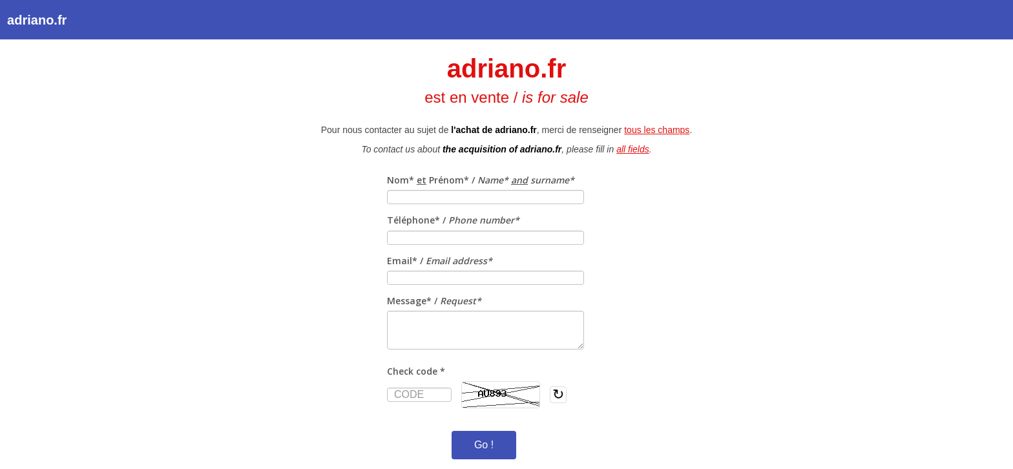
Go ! (484, 444)
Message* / (434, 301)
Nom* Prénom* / (480, 180)
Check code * (416, 371)
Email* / (439, 261)
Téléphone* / (453, 220)
